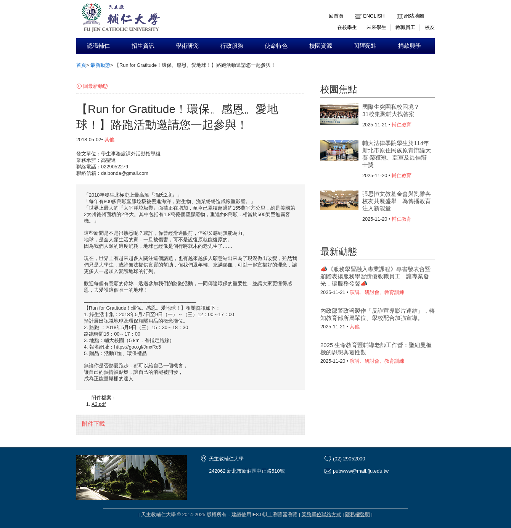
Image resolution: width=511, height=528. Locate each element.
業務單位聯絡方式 (321, 514)
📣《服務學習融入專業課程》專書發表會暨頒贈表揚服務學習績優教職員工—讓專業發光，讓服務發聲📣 (375, 276)
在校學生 (347, 27)
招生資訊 (143, 46)
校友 (430, 27)
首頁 (81, 65)
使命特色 (276, 46)
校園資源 (320, 46)
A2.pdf (99, 404)
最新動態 (100, 65)
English (373, 16)
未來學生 (376, 27)
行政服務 (231, 46)
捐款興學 (409, 46)
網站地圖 (414, 16)
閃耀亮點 (365, 46)
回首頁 (336, 16)
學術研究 (187, 46)
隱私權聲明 (357, 514)
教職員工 (405, 27)
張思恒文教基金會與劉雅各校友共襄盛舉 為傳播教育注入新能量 (396, 201)
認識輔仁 (98, 46)
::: (399, 10)
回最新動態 (95, 86)
